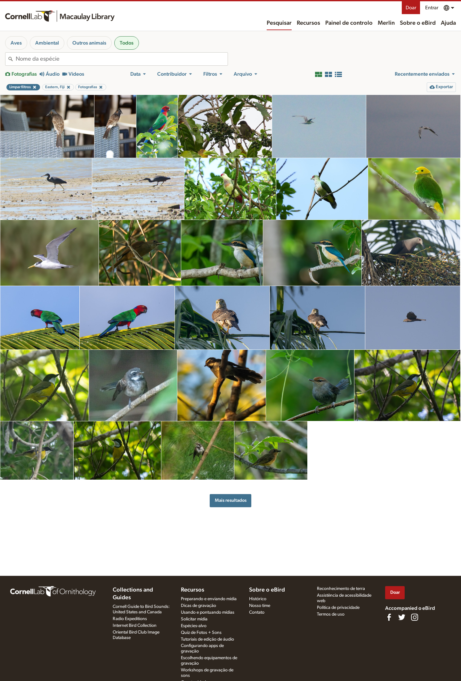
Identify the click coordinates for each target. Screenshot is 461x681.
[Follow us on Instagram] (414, 617)
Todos (126, 43)
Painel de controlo (349, 23)
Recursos (308, 23)
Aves (16, 43)
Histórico (257, 599)
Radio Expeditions (130, 619)
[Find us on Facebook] (389, 617)
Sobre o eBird (418, 23)
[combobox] (122, 59)
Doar (411, 7)
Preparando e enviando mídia (209, 599)
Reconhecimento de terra (341, 588)
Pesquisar (279, 23)
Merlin (386, 23)
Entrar (431, 7)
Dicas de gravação (198, 605)
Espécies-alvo (193, 626)
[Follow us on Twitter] (402, 617)
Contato (256, 612)
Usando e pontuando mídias (207, 612)
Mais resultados (231, 500)
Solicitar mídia (194, 619)
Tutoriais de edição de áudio (207, 639)
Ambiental (47, 43)
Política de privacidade (338, 607)
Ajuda (448, 23)
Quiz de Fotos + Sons (201, 632)
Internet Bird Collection (135, 625)
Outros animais (89, 43)
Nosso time (259, 605)
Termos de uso (330, 614)
